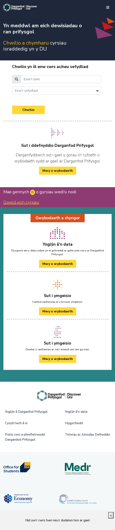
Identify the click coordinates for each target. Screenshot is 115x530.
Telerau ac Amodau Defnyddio (87, 434)
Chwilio (28, 110)
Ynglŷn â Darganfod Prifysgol (26, 411)
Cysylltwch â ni (16, 423)
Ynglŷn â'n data (76, 411)
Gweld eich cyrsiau (21, 202)
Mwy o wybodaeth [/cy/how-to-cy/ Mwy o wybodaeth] (57, 170)
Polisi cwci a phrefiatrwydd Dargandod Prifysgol (25, 437)
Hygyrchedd (74, 423)
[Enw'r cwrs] (61, 79)
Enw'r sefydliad (26, 90)
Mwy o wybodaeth (57, 264)
